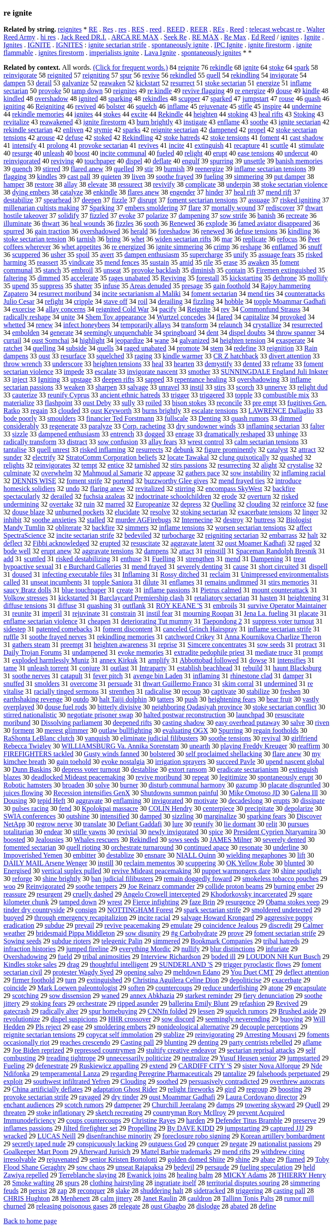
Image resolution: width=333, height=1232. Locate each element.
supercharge (206, 254)
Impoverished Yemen (32, 855)
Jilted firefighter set (90, 1128)
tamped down (78, 902)
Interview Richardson (171, 956)
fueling (213, 176)
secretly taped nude (39, 1143)
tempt (89, 465)
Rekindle (170, 114)
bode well (17, 551)
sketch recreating (119, 1112)
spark (302, 67)
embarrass (283, 535)
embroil (82, 270)
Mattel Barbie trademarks (176, 1151)
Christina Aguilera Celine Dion (176, 980)
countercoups (173, 987)
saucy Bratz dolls (27, 590)
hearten (184, 363)
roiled (154, 402)
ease (78, 1026)
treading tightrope (71, 1058)
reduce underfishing (230, 987)
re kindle (159, 90)
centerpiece (218, 808)
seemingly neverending (237, 1019)
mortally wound (233, 207)
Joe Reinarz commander (161, 886)
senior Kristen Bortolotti (123, 1159)
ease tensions (256, 153)
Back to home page (30, 1221)
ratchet (13, 348)
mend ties (261, 293)
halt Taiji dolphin (123, 699)
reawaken (112, 83)
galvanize (75, 83)
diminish (202, 270)
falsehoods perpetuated (288, 1073)
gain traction (52, 231)
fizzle (119, 200)
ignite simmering (179, 246)
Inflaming (136, 574)
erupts (281, 800)
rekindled (183, 75)
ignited (88, 98)
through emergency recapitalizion (80, 917)
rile (208, 262)
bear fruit (279, 699)
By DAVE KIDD (190, 1128)
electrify (44, 457)
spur (126, 75)
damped (151, 816)
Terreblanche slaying (87, 1175)
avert (107, 254)
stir (148, 168)
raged (304, 543)
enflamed (285, 246)
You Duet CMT (252, 972)
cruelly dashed (93, 894)
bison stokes (189, 402)
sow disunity (142, 933)
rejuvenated (63, 1159)
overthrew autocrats (297, 1081)
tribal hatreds (281, 941)
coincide (15, 987)
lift (301, 855)
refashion (252, 1003)
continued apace (206, 847)
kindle (311, 90)
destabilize (18, 200)
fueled (165, 153)
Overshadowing (25, 956)
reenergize (209, 168)
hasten (269, 597)
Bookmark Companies (222, 941)
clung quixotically (244, 457)
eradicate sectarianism (248, 769)
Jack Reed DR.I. (83, 37)
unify (240, 254)
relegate (129, 1206)
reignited (59, 75)
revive (151, 75)
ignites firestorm (61, 52)
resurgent (49, 894)
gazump (246, 785)
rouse (286, 98)
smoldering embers (120, 1026)
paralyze (100, 426)
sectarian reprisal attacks (261, 1050)
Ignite (312, 37)
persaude (217, 1167)
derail (44, 83)
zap (62, 1190)
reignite (188, 67)
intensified (115, 816)
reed (156, 29)
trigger (180, 395)
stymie (103, 129)
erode (229, 496)
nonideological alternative (193, 1026)
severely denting (199, 566)
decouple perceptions (269, 1026)
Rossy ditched (179, 574)
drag (73, 964)
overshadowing (258, 379)
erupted (110, 543)
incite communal (123, 153)
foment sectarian (214, 293)
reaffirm (308, 746)
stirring (185, 488)
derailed (61, 496)
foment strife (84, 480)
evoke (127, 215)
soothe (259, 122)
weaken (74, 387)
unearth (199, 746)
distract (77, 441)
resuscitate (145, 543)
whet (137, 239)
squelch (146, 106)
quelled (124, 168)
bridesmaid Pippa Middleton (75, 933)
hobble (234, 301)
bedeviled (137, 535)
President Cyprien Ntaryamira (275, 831)
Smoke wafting (33, 1182)
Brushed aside (297, 1011)
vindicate (81, 262)
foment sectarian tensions (202, 200)
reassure (14, 894)
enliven (73, 129)
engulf (190, 161)
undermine (306, 106)
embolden (25, 332)
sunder (12, 457)
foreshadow (174, 231)
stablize (174, 1034)
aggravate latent (192, 543)
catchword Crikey (190, 636)
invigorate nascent (152, 371)
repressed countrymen (105, 1050)
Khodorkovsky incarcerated (248, 894)
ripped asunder (138, 1003)
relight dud (312, 387)
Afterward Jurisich (104, 1151)
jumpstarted (303, 1058)
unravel (169, 387)
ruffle (11, 636)
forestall (207, 278)
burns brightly (161, 410)
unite (68, 317)
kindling (299, 231)
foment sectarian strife (285, 933)
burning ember (294, 886)
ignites (290, 37)
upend (20, 285)
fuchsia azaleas (104, 496)
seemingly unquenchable (118, 332)
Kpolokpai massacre (110, 808)
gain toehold (73, 761)
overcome (83, 683)
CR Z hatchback (235, 356)
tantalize (234, 1073)
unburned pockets (79, 512)
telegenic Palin (122, 941)
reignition (280, 348)
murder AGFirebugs (143, 519)
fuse (322, 504)
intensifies (291, 660)
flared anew (87, 168)
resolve (160, 512)
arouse (45, 137)
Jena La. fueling (266, 613)
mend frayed (148, 566)
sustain (159, 262)
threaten (14, 1112)
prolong (58, 145)
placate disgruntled (294, 785)
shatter (83, 285)
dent (212, 332)
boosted (14, 839)
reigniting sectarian (231, 535)
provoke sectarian (103, 145)
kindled (13, 98)
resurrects (149, 449)
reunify (203, 824)
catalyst (277, 449)
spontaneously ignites (211, 52)
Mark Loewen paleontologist (77, 987)
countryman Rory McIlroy (189, 1112)
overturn (259, 496)
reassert (47, 262)
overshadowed (100, 231)
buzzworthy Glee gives (176, 480)
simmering (248, 176)
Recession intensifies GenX (91, 792)
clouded (69, 410)
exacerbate (286, 980)
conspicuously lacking (107, 1143)
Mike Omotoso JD (254, 792)
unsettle (254, 161)
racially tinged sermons (66, 691)
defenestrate (52, 1065)
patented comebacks (64, 629)
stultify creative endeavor (181, 1050)
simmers (136, 527)
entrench (122, 434)
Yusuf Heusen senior (248, 1058)
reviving (62, 161)
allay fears (162, 441)
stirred (51, 168)
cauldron (199, 1198)
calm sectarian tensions (266, 441)
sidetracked (209, 1190)
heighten (205, 114)
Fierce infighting (156, 902)
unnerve (275, 387)
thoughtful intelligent (119, 964)
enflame (228, 122)
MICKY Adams (245, 1175)
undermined (280, 683)
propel (256, 129)
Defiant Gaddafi (139, 824)
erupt (220, 153)
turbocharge (178, 535)
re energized (128, 246)
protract (306, 644)
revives (148, 145)
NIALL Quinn (195, 855)
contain (235, 270)
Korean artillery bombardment (283, 1136)
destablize (120, 855)
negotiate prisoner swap (100, 714)
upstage (80, 379)
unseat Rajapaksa (139, 1167)
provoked (293, 317)
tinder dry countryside (34, 909)
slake (123, 1190)
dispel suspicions (74, 1019)
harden (195, 1120)
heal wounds (87, 223)
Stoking (304, 114)
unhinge (287, 434)
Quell (313, 1104)
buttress (265, 519)
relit (272, 824)
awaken (258, 262)
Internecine (197, 519)
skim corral (238, 683)
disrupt (147, 200)
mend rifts (236, 1151)
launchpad (250, 714)
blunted (294, 863)
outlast (120, 668)
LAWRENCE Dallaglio (281, 410)
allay (71, 184)
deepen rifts (118, 379)
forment (23, 730)
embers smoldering (151, 207)
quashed (291, 457)
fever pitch (108, 675)
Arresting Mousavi (270, 1034)
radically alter (59, 1011)
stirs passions (188, 465)
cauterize (24, 395)
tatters (165, 699)
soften (136, 987)
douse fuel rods (66, 707)
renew (44, 324)
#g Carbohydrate (194, 933)
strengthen (200, 558)
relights (13, 465)
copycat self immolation (119, 1034)
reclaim (219, 574)
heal (157, 363)
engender (182, 192)
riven (322, 722)
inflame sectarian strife (279, 629)
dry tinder (125, 1097)
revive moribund (159, 777)
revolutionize (21, 1019)
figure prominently (230, 449)
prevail (84, 925)
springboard (179, 332)
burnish (174, 168)
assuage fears (276, 254)
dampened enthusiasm (69, 434)
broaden (73, 785)
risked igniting (300, 200)
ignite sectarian (300, 122)
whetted (14, 324)
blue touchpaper (84, 590)
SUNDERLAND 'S (186, 964)
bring (113, 239)
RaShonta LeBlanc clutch (39, 738)
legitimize (233, 777)
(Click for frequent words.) (130, 67)
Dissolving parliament (71, 722)
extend (158, 1065)
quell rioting (83, 847)
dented (252, 363)
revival (271, 738)
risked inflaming (102, 449)
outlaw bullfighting (125, 730)
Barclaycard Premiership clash (141, 597)
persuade (120, 683)
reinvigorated (21, 161)
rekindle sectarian (27, 129)
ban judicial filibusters (122, 878)
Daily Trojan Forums (32, 652)
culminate (17, 473)
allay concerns (65, 309)
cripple (83, 301)
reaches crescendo (85, 1042)
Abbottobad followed (209, 660)
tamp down (87, 90)
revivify (164, 184)
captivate (223, 691)
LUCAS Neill (56, 1136)
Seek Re (175, 37)
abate (268, 1159)
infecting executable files (77, 574)
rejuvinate (86, 613)
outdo (80, 699)
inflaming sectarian (273, 426)
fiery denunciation (268, 995)
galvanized (194, 340)
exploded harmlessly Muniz (50, 660)
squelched (110, 356)
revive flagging (203, 90)
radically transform (29, 441)
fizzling (203, 301)
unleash (53, 153)
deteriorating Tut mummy (156, 621)
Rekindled (144, 839)
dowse (258, 660)
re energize (250, 90)
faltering (15, 278)
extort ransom (187, 769)
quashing (99, 605)
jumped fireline (87, 948)
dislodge (208, 1206)
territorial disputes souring (243, 1182)
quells (105, 348)
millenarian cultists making (41, 207)
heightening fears (232, 699)
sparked (221, 98)
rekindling (245, 75)
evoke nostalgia (123, 761)
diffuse (67, 605)
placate (308, 613)
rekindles (155, 98)
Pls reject (48, 1026)
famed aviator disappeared (274, 223)
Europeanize (152, 504)
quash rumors (250, 418)
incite (176, 145)
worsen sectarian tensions (250, 527)
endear (53, 831)
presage (192, 285)
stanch (52, 270)
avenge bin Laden (158, 675)
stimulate (311, 145)
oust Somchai (50, 340)
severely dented (284, 839)
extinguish (209, 145)
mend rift (278, 192)
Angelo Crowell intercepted (161, 894)
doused (22, 574)
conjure (89, 668)
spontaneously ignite (180, 45)
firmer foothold (33, 980)
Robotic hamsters (27, 785)
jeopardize (129, 340)
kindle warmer (183, 356)
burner (129, 785)
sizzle (20, 434)
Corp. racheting (144, 426)
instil (197, 387)
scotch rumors (84, 1104)
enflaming (127, 800)
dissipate (312, 800)
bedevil (184, 1167)
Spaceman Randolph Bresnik (276, 551)
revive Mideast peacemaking (151, 870)
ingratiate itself (175, 1182)
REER (199, 29)
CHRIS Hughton (26, 1198)
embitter (84, 855)
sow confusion (118, 441)
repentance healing (201, 379)
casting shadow (183, 722)
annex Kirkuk (119, 660)
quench (22, 168)
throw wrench (22, 363)
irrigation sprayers (180, 761)
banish (267, 215)
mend (233, 558)
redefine (245, 348)
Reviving (173, 278)
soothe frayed (175, 176)
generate (61, 332)
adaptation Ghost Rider (125, 1089)
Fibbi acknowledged (61, 543)
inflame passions (167, 590)
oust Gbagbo (168, 1206)
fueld (65, 956)
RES (138, 29)
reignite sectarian (175, 129)
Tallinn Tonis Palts (248, 1198)
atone (276, 987)
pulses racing (30, 808)
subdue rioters (71, 941)
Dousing (15, 800)
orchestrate (91, 1003)
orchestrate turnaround (142, 847)
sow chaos (90, 1167)
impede (74, 371)
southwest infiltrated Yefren (71, 1081)
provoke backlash (155, 270)
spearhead (57, 200)
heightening (304, 597)
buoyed (13, 917)
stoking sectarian (203, 512)
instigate (195, 122)
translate (95, 824)
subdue (54, 925)
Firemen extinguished (286, 270)
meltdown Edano (196, 972)
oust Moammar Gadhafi (182, 1097)
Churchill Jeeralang (179, 1104)
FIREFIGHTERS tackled (38, 753)
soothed (167, 1081)
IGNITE (39, 45)
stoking (238, 114)
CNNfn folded (167, 1011)
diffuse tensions (25, 605)
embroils (225, 605)
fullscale (176, 418)
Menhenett (75, 1198)
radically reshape (27, 317)
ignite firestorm (269, 45)
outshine (77, 816)
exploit (13, 1081)
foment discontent (128, 629)
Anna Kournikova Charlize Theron (273, 636)
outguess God (167, 1143)
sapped (154, 379)
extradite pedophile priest (209, 652)
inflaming (206, 675)
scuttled (35, 558)
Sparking (101, 207)
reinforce (293, 504)
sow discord (178, 1019)
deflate (162, 161)
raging (143, 356)
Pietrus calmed (221, 590)
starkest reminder (209, 995)
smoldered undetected (281, 909)
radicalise (158, 691)
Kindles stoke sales (30, 964)
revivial (127, 831)
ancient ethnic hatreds (130, 395)
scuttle (279, 145)
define (267, 1206)
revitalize (16, 122)
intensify (24, 145)
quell (213, 75)
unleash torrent (48, 668)
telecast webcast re (275, 29)
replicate (255, 239)
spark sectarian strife (212, 909)
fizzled (99, 215)
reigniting (95, 75)
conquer (208, 1143)
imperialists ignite (114, 52)
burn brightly (155, 122)
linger (310, 512)
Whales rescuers (96, 839)
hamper (13, 184)
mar (227, 239)
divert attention (290, 356)
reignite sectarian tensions (39, 1034)
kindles (47, 176)
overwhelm (56, 473)
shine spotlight (301, 870)
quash (312, 98)
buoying (291, 1019)
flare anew (286, 753)
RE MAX (205, 37)
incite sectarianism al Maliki (141, 293)
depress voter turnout (91, 769)
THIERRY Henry (302, 1175)
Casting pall (137, 1042)
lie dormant (239, 824)
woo (9, 886)
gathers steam (31, 644)
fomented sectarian (29, 847)
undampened (90, 652)
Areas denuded (150, 285)
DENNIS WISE (34, 480)
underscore (67, 363)
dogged (154, 434)
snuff (315, 246)
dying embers (31, 192)
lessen (206, 1011)
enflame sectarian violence (40, 621)
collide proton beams (234, 886)
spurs (72, 1182)
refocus (287, 239)
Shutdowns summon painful (179, 792)
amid (186, 262)
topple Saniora (112, 582)
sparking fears (266, 816)
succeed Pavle (235, 761)
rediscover (280, 207)
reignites (70, 29)
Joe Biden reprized (38, 1050)
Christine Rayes (153, 1120)
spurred (13, 231)
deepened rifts (132, 722)
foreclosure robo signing (196, 1136)
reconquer (91, 1190)
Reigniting (50, 106)
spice (216, 831)
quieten (111, 176)
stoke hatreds (181, 137)
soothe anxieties (54, 519)
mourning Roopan (208, 613)
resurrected (307, 324)
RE (92, 29)
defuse (74, 137)
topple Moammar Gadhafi (290, 301)
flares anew (143, 192)
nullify (190, 948)
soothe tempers (96, 886)
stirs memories (288, 582)
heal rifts (270, 114)
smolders (47, 683)
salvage (137, 387)
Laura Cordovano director (261, 1097)
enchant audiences (28, 1104)
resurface (73, 356)
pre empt (264, 402)
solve (102, 785)
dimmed (48, 278)
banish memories (299, 161)
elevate (98, 184)
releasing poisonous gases (72, 1206)
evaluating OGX (185, 730)
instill (105, 863)
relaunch (230, 324)
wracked (15, 1136)
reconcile (229, 402)
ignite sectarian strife (117, 45)
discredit (280, 925)
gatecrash (16, 1011)
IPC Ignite (228, 45)
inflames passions (27, 1128)
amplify (159, 660)
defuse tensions (256, 231)
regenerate (63, 426)
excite (139, 114)
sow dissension (70, 995)
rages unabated (129, 278)
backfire (103, 527)
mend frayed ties (242, 480)
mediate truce (274, 652)
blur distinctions (232, 948)
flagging (14, 176)
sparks (131, 129)
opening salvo (143, 972)
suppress (51, 285)
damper (293, 675)
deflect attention (306, 972)
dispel (134, 161)
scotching (25, 995)
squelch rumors (246, 1011)
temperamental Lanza (70, 1073)
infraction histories (29, 948)
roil (142, 301)
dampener (127, 1104)
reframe (283, 363)
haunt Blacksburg (297, 668)
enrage (184, 434)
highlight (92, 340)
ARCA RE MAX (134, 37)
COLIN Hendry (171, 808)
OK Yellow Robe (250, 863)
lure (177, 824)
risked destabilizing (83, 558)
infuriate (277, 948)
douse (284, 90)
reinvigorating (215, 1034)
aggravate (89, 800)
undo (73, 488)
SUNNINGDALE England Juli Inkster (274, 371)
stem (216, 348)
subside (76, 348)
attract (307, 449)
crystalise (300, 465)
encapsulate (310, 987)
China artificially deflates (47, 1089)
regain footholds (275, 730)
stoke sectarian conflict (285, 707)
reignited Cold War (122, 309)
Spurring (231, 730)
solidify (68, 215)
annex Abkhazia (152, 995)
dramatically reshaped (234, 434)
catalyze (71, 192)
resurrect (182, 83)
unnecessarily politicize (139, 1058)
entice (116, 465)
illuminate (17, 223)
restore (44, 184)
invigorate (284, 75)
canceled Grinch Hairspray (200, 629)
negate (238, 1143)
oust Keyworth (111, 410)
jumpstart (255, 98)
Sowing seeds (22, 941)
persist (38, 1190)
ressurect (130, 184)
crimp (222, 246)
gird (230, 1089)
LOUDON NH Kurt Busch (283, 956)
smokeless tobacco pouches (280, 878)
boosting (290, 1089)
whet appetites (81, 246)
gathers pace (202, 473)
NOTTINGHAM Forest (140, 909)
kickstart (148, 83)
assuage (259, 200)
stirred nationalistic (30, 714)
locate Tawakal (188, 457)
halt (312, 535)
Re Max (235, 37)
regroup (257, 1089)
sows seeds (184, 839)
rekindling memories (126, 636)
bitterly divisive (119, 707)
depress (190, 504)
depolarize (298, 808)
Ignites (13, 45)
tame (10, 668)
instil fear (159, 613)
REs (219, 29)
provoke (50, 90)
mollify (317, 278)
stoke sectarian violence (294, 184)
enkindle (105, 192)
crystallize (267, 324)
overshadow (51, 98)
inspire (271, 106)
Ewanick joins (146, 1175)
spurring (221, 161)
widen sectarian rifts (183, 239)
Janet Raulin (160, 1198)
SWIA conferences (29, 816)
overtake (61, 504)
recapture (247, 145)
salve (298, 722)
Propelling (142, 1128)
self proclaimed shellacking (224, 753)
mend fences (121, 262)
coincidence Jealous (230, 925)
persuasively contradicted (224, 1081)
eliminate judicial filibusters (159, 738)
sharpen (106, 387)
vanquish (97, 738)
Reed (237, 29)
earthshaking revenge (32, 699)
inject (20, 379)
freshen (290, 691)
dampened (223, 129)
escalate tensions (215, 410)
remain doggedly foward (197, 878)
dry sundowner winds (206, 426)
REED (175, 29)
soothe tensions (230, 738)
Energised (17, 870)
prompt (313, 652)
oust (44, 356)
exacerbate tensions (265, 512)
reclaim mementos (149, 863)
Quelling (224, 504)
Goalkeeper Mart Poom (36, 1151)
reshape (250, 246)
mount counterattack (280, 590)
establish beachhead (204, 668)
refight (54, 301)
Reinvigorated (45, 886)
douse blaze (28, 512)
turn (70, 980)
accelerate (84, 278)
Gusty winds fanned (111, 753)
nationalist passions (285, 1143)
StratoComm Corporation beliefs (111, 457)
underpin (238, 184)
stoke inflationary (60, 1112)
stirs (220, 387)
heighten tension (242, 340)
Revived (286, 1003)
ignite (250, 67)
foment (269, 137)
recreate (297, 215)
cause (240, 566)
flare (194, 207)
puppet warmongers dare (236, 870)
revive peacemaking (132, 925)
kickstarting (245, 278)
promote (187, 348)
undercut (296, 153)
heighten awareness (121, 644)
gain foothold (231, 285)
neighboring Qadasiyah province (197, 707)
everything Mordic (145, 948)
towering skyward (270, 1104)
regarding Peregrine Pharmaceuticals (161, 1073)
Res (108, 29)
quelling (44, 348)
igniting (14, 106)
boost (82, 153)
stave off (115, 301)
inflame (178, 106)
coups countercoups (93, 1120)
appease (164, 473)
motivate (206, 800)
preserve (304, 1120)
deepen (91, 200)
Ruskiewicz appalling (109, 1065)
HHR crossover (129, 1019)
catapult (72, 675)
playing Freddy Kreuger (254, 746)
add (8, 558)
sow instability (250, 473)
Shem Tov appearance (116, 317)
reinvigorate (20, 75)
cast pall (79, 176)
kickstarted (73, 597)
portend (123, 480)
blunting (175, 1042)
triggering (249, 1190)
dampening (194, 215)
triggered (212, 395)
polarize (157, 215)
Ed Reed (263, 37)
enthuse (131, 558)
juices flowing (23, 792)
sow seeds (271, 644)
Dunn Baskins (31, 769)
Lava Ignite (160, 52)
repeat (200, 777)
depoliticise (245, 980)
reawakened (56, 122)
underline (286, 847)
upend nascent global (295, 761)
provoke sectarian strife (36, 1097)
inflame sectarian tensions (270, 168)
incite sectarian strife (85, 535)
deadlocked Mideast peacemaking (78, 777)
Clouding (134, 1081)
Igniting (49, 379)
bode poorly (20, 418)
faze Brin (202, 902)
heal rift (244, 192)
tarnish (86, 239)
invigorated (167, 800)
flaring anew (107, 488)
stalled (96, 519)
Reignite (198, 309)
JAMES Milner (230, 839)
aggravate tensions (108, 551)
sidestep (14, 629)
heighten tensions (117, 363)
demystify (218, 363)
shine (242, 1159)
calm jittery (116, 1198)
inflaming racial (303, 473)
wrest (114, 902)
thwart (51, 223)
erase (230, 262)
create (125, 590)
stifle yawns (89, 831)
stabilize (258, 691)
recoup (191, 691)
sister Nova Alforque (271, 1065)
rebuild (252, 668)
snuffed (13, 683)
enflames (181, 582)
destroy (233, 519)
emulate (181, 925)
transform (194, 324)
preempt (72, 644)
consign (86, 909)
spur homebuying (113, 1011)
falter (317, 426)
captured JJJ (287, 1128)
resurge (22, 153)
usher (58, 254)
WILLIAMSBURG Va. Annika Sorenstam (120, 746)
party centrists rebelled (260, 1042)
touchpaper (100, 161)
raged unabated (145, 348)
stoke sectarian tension (34, 239)
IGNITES (69, 45)
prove (235, 933)
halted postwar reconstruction (184, 714)
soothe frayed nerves (57, 636)
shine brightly (61, 878)
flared (224, 317)
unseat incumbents (56, 582)
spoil (83, 254)
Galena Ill (304, 792)
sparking (120, 98)
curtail (12, 340)
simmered (166, 941)
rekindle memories (38, 114)
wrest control (205, 441)
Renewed (183, 223)
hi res (48, 37)
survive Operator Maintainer (287, 605)
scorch (245, 387)
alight (269, 465)
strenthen (122, 691)
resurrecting (234, 465)
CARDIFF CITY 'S (205, 1065)
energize (268, 83)
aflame (312, 1042)
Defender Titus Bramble (249, 1120)
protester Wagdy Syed (83, 972)
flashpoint (58, 402)
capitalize (256, 317)
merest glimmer (66, 730)
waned (110, 995)
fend (65, 808)
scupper (189, 98)
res (122, 29)
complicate (200, 184)
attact (186, 551)
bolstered (162, 753)
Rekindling (137, 137)
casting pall (289, 1190)
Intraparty (152, 668)
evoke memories (140, 652)
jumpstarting (242, 1128)
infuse (111, 285)
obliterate (69, 527)
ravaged (90, 1097)
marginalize (220, 816)
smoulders (61, 418)
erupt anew (56, 551)
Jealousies (50, 839)
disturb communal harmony (187, 785)
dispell (318, 566)
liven (139, 176)
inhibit (12, 519)
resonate (250, 847)
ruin (89, 504)
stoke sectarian (225, 83)
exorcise (23, 309)
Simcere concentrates (216, 644)
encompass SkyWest (234, 488)
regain (39, 410)
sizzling (183, 816)
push (191, 699)
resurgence (240, 902)
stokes (112, 114)
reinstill (214, 551)
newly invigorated (173, 831)
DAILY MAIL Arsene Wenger (45, 863)
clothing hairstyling (117, 1182)
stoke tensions (229, 137)
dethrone (285, 278)
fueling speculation (266, 1167)
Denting (210, 418)
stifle (245, 106)
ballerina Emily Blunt (199, 1003)
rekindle (221, 67)
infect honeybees (86, 324)
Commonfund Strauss (270, 309)
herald (139, 231)
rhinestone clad (251, 675)
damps (225, 1104)
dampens (156, 551)
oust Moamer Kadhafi (255, 543)
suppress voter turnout (283, 621)
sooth (151, 223)
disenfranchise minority (119, 1136)
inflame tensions (182, 527)
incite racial (154, 917)
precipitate (259, 808)
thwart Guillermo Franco (177, 683)
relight (193, 153)
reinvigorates (53, 465)
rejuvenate (213, 106)
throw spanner (296, 332)
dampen (14, 83)
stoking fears (48, 1003)
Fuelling (163, 558)
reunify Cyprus (68, 395)
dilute (151, 582)
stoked (103, 137)
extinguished (104, 980)
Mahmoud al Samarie (113, 473)
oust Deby (97, 402)
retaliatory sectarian (221, 597)
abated (239, 1206)
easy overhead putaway (247, 722)
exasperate (290, 340)
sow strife (233, 215)
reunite (21, 613)
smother (199, 371)
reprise (167, 644)
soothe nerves (31, 675)
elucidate (127, 512)
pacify (167, 309)
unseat (112, 270)
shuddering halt (161, 1190)
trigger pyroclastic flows (257, 964)
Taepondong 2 (222, 621)
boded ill (223, 956)
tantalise (14, 449)
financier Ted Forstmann (120, 418)
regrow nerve (54, 824)
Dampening (267, 558)
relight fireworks (191, 1089)
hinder (214, 192)
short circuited (279, 566)
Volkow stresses (25, 597)
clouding (258, 504)
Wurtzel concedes (181, 317)
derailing (170, 301)
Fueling (14, 1065)
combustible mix (286, 395)
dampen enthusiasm (152, 254)
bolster (115, 106)
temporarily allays (146, 324)
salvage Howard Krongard (217, 917)
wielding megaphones (256, 855)
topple (243, 395)
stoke (276, 67)
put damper (289, 176)
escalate (106, 371)
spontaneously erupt (285, 777)
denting (208, 1042)
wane (161, 340)
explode (217, 223)
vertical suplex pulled (71, 870)
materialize (18, 402)
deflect (13, 543)
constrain (123, 613)
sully (128, 402)
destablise (144, 769)
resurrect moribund (65, 293)
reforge (22, 878)
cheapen (99, 621)
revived (85, 106)
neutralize (195, 1058)
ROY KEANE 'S (179, 605)
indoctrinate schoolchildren (173, 496)
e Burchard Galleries (92, 566)
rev (225, 309)
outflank (134, 605)
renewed (212, 231)
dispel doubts (247, 332)
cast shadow (306, 137)
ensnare (155, 855)
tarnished (147, 465)
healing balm (195, 1175)
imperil (52, 613)
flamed (295, 1159)
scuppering (201, 863)
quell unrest (53, 449)
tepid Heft (51, 800)
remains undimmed (231, 582)
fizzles (124, 223)
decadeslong (246, 800)
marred (115, 504)
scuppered (26, 254)
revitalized (150, 488)
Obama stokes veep (293, 902)
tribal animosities (106, 956)
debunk (183, 449)
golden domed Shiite (196, 1159)
